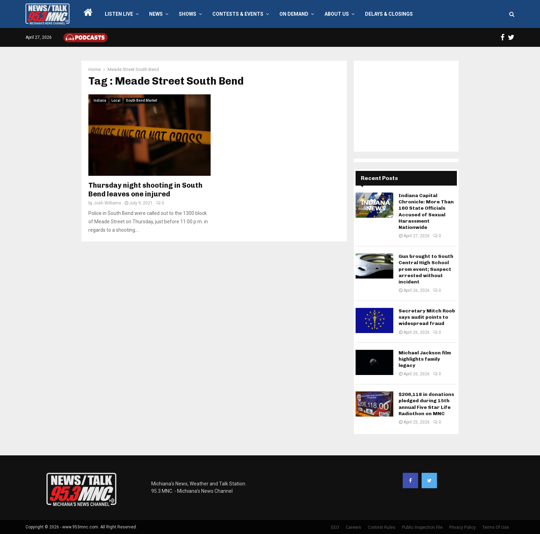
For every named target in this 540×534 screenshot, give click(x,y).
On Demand (293, 14)
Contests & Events (237, 14)
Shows (187, 14)
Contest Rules (381, 527)
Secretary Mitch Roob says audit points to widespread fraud (427, 317)
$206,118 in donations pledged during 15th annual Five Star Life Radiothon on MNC (426, 404)
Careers (353, 527)
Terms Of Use (495, 527)
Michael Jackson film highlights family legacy (425, 359)
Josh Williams (107, 203)
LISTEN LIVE (119, 14)
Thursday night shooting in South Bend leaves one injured (145, 189)
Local (116, 100)
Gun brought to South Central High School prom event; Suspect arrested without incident (426, 269)
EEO (335, 527)
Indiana (100, 100)
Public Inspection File (422, 527)
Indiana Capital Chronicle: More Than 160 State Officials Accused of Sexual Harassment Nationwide (426, 211)
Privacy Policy (462, 527)
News (156, 14)
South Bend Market (141, 100)
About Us (336, 14)
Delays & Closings (389, 14)
